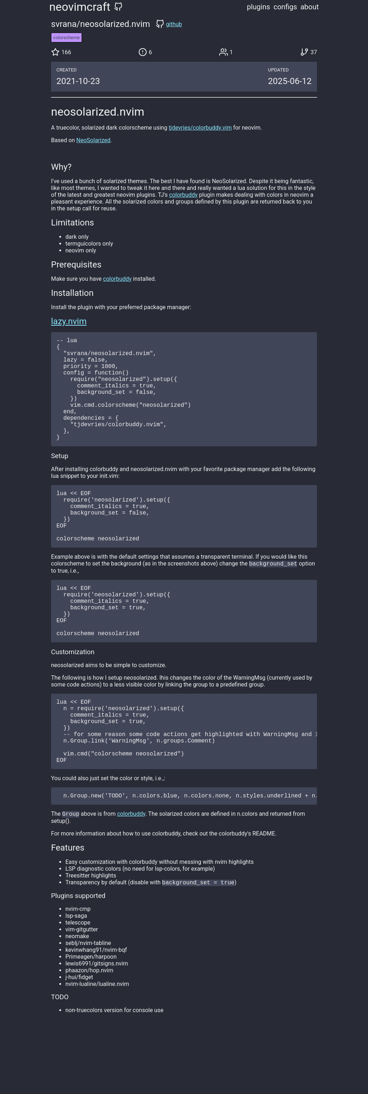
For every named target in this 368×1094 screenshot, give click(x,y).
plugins (258, 7)
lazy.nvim (69, 321)
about (309, 7)
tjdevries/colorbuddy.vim (200, 127)
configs (285, 7)
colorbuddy (183, 194)
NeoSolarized (93, 140)
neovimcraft (79, 7)
